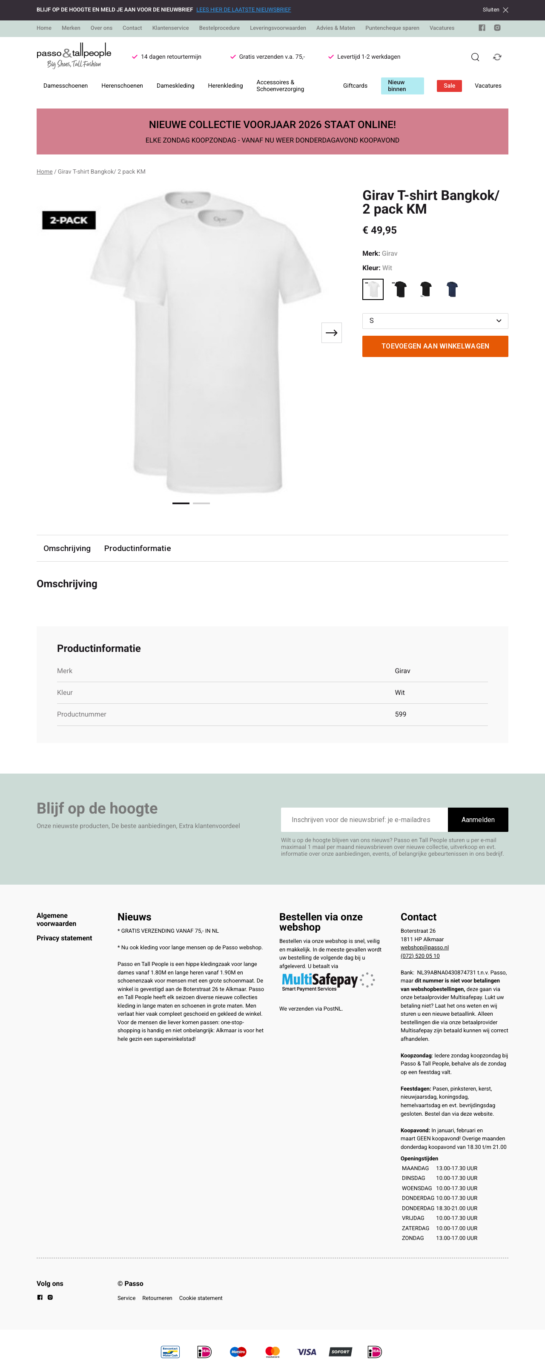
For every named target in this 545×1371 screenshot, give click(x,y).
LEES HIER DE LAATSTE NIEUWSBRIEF (243, 10)
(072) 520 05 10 (420, 956)
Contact (132, 28)
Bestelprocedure (219, 28)
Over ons (101, 28)
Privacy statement (64, 938)
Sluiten (495, 10)
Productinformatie (138, 548)
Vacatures (442, 28)
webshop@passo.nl (425, 948)
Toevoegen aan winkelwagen (436, 346)
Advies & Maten (335, 28)
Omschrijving (67, 548)
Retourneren (157, 1298)
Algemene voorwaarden (56, 919)
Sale (449, 86)
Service (126, 1298)
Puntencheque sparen (392, 28)
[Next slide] (331, 333)
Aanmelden (478, 820)
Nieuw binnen (397, 86)
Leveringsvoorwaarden (278, 28)
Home (44, 28)
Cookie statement (201, 1298)
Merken (71, 28)
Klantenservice (170, 28)
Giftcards (355, 86)
